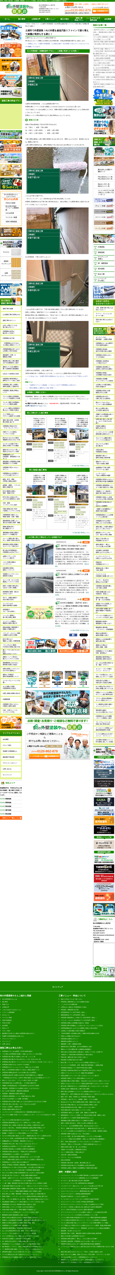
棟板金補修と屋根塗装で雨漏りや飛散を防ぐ (11, 628)
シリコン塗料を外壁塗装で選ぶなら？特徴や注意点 (11, 409)
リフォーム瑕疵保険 (8, 1012)
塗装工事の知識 (8, 308)
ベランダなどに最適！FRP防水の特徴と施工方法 (11, 646)
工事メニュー (50, 19)
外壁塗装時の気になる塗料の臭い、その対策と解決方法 (19, 1083)
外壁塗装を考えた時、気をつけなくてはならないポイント (19, 1143)
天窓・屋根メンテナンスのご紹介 (10, 504)
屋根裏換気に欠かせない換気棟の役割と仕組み (11, 664)
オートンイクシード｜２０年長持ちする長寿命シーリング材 (79, 1215)
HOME (28, 24)
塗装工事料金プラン (79, 19)
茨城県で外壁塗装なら (10, 751)
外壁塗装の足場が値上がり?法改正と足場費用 (104, 504)
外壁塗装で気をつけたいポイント (11, 468)
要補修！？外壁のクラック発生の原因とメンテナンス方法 (19, 1133)
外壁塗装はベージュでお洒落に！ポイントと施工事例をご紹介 (21, 1244)
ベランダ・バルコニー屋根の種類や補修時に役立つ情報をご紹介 (22, 1191)
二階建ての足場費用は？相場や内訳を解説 (104, 510)
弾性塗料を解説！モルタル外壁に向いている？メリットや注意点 (22, 1252)
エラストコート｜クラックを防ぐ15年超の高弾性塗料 (77, 1202)
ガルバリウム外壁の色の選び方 (102, 445)
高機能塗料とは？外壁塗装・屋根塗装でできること (11, 456)
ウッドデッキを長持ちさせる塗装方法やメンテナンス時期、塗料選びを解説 (84, 1131)
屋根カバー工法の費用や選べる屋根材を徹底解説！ (76, 1049)
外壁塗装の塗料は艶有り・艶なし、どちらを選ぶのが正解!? (79, 1238)
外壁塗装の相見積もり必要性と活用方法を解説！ (104, 368)
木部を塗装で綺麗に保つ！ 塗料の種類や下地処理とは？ (19, 1209)
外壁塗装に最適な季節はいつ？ (11, 391)
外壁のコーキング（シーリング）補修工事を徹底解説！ (78, 1073)
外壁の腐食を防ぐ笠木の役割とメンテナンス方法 (11, 510)
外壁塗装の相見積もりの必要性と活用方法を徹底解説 (18, 1149)
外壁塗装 (11, 107)
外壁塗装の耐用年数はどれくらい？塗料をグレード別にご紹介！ (22, 1122)
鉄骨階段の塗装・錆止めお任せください (11, 593)
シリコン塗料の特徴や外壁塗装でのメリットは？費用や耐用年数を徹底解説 (84, 1217)
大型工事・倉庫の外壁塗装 (69, 1155)
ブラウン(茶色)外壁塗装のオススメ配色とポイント (104, 699)
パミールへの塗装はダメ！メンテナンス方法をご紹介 (104, 616)
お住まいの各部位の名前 (11, 374)
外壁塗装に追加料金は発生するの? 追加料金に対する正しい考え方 (81, 1070)
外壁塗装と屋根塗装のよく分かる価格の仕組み (75, 1002)
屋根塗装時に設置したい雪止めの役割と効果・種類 (11, 521)
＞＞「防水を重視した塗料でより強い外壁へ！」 (41, 388)
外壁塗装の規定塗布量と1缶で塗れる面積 (104, 587)
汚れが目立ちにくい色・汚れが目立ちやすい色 (106, 178)
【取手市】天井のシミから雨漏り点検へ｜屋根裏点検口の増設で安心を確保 (104, 32)
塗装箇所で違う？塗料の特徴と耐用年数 (103, 456)
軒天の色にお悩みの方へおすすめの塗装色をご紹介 (11, 498)
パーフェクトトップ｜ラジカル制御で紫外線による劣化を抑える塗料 (82, 1175)
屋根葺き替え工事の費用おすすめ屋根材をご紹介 (11, 362)
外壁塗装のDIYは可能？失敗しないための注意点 (104, 522)
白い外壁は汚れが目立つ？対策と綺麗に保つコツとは (104, 687)
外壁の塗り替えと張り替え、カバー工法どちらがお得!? (19, 1104)
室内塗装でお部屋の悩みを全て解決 (72, 1060)
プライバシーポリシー (10, 763)
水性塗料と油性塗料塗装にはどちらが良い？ (104, 551)
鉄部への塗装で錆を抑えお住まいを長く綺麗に (11, 587)
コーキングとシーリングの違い (11, 681)
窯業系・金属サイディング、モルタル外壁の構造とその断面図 (21, 1178)
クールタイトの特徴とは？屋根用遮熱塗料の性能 (104, 729)
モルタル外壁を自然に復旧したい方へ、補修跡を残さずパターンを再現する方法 (26, 1136)
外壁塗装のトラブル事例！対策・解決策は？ (104, 652)
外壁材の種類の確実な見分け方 (101, 427)
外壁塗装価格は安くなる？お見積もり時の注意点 (11, 350)
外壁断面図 (6, 699)
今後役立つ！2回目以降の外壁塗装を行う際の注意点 (77, 1054)
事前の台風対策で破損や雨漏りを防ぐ (102, 634)
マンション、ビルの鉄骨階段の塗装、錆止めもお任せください (80, 1126)
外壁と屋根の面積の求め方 (11, 693)
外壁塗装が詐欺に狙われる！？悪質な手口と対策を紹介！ (19, 1151)
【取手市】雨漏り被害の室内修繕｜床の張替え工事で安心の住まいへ (104, 44)
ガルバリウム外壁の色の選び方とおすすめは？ (16, 1120)
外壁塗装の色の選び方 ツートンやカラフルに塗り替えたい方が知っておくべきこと (27, 1062)
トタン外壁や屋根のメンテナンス (9, 563)
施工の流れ (64, 19)
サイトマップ (7, 775)
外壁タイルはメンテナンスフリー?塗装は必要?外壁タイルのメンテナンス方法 (85, 1083)
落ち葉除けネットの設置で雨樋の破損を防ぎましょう (77, 1118)
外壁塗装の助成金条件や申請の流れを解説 (104, 350)
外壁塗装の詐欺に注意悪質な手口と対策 (103, 391)
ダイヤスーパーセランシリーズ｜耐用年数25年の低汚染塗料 (79, 1188)
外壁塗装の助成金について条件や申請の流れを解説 (76, 1068)
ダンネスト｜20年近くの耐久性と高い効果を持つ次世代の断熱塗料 (81, 1207)
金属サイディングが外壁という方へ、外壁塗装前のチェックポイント (82, 1262)
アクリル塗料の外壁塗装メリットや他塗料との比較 (11, 397)
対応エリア (5, 1028)
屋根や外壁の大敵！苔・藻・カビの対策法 (103, 599)
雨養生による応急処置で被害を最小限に (104, 640)
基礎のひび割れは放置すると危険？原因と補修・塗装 (18, 1223)
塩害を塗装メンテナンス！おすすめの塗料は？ (11, 669)
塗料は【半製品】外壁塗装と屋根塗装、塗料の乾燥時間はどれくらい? (23, 1165)
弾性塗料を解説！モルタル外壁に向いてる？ (104, 711)
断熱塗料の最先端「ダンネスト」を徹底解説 (104, 628)
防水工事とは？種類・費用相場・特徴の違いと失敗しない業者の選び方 (24, 1194)
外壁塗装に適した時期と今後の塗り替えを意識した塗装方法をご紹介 (23, 1125)
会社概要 (107, 19)
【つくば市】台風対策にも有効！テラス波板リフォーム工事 (104, 38)
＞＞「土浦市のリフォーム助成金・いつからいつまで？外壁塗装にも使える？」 (51, 385)
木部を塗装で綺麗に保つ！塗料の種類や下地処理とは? (104, 610)
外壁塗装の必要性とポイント (69, 1039)
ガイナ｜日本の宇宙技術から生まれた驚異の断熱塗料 (77, 1209)
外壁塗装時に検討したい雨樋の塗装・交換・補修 (11, 516)
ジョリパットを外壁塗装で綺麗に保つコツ (104, 575)
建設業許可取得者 (8, 757)
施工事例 (21, 19)
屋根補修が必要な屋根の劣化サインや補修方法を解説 (77, 1120)
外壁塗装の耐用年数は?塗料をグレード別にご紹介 (11, 379)
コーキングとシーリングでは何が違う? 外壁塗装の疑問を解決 (21, 1170)
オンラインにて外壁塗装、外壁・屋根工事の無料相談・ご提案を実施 (82, 1065)
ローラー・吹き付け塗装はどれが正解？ (102, 581)
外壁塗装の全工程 (8, 338)
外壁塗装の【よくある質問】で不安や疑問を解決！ (17, 1051)
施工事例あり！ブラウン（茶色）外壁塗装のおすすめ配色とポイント (23, 1246)
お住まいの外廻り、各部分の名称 (12, 1107)
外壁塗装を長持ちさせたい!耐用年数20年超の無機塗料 (105, 480)
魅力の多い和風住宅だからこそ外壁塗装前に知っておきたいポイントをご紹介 (84, 1086)
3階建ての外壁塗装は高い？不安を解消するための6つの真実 (20, 1085)
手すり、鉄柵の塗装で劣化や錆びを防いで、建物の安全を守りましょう (82, 1128)
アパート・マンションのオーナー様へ (104, 314)
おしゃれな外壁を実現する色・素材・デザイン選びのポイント (21, 1231)
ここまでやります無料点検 (93, 19)
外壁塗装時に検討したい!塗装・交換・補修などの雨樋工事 (78, 1112)
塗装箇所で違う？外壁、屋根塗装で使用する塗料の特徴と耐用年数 (81, 1233)
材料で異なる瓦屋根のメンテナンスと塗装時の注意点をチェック (80, 1091)
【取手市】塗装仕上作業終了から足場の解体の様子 (104, 85)
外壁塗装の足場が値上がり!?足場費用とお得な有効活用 (78, 1165)
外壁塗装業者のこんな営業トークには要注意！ (104, 516)
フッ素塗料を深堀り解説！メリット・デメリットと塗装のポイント (22, 1249)
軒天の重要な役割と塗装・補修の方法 (9, 492)
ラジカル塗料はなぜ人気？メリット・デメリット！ (104, 735)
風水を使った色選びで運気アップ (105, 170)
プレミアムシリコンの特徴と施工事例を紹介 (103, 723)
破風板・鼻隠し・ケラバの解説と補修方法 (11, 486)
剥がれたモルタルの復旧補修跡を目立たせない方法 (11, 439)
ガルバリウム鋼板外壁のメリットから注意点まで (104, 439)
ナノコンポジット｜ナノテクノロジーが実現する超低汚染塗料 (80, 1199)
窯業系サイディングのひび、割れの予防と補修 (104, 533)
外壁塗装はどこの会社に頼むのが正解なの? (15, 1162)
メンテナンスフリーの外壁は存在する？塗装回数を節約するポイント (23, 1112)
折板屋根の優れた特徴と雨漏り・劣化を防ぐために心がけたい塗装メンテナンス (85, 1081)
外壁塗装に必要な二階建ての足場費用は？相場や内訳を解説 (79, 1168)
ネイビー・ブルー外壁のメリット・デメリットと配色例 (19, 1233)
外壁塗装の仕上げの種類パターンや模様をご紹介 (104, 717)
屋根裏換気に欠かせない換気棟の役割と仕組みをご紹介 (19, 1204)
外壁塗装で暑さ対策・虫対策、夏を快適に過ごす (76, 1163)
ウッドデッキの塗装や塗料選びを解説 (10, 604)
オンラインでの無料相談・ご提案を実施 (104, 338)
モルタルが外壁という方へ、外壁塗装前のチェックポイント (79, 1257)
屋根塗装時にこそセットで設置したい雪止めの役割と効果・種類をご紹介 (83, 1115)
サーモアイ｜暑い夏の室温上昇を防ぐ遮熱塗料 (75, 1180)
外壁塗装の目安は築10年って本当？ (9, 332)
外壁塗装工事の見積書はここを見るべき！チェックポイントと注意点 (82, 1025)
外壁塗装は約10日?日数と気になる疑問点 (103, 397)
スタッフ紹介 (7, 745)
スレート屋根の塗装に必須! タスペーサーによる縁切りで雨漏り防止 (23, 1159)
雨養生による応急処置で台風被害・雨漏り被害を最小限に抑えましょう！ (24, 1220)
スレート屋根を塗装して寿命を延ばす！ (73, 1152)
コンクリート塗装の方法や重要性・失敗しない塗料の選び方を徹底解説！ (83, 1139)
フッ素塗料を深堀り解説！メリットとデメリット (104, 705)
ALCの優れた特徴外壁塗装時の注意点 (9, 687)
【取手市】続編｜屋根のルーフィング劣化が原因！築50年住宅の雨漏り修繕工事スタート (104, 51)
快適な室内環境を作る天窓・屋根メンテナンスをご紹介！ (78, 1107)
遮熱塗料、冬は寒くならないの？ (71, 1231)
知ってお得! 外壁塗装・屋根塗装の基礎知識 (15, 1091)
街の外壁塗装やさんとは (9, 999)
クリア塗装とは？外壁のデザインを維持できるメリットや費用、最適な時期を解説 (86, 1225)
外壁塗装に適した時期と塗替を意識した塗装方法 (11, 385)
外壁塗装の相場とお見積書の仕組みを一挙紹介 (75, 1023)
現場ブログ (35, 24)
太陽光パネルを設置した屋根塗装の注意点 (104, 604)
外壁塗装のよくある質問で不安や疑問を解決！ (104, 344)
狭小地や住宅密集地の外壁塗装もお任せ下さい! (11, 551)
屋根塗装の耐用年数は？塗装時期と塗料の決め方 (104, 658)
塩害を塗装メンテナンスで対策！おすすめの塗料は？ (18, 1207)
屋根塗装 (11, 113)
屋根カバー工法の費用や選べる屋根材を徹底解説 (11, 368)
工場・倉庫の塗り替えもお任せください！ (104, 309)
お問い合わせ (7, 769)
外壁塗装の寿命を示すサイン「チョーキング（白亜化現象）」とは (22, 1130)
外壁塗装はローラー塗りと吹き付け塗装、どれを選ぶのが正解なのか (23, 1167)
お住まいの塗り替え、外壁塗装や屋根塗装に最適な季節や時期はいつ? (23, 1128)
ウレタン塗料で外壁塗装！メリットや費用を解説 (11, 403)
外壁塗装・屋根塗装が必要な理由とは (13, 1093)
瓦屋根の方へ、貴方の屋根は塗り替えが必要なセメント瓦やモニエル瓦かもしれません (87, 1094)
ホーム (7, 19)
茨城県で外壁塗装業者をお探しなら (13, 1036)
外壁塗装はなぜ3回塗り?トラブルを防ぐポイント (11, 474)
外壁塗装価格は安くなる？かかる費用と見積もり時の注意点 (79, 1028)
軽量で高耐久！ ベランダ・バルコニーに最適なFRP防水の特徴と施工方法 (24, 1196)
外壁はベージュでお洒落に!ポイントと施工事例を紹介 (105, 693)
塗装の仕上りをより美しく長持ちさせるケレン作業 (11, 450)
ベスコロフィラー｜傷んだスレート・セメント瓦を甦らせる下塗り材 (82, 1186)
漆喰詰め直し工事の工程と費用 (102, 569)
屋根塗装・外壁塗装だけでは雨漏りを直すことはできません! (20, 1088)
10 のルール (5, 1015)
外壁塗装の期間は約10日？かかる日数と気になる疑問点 (19, 1072)
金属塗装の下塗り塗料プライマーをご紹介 (103, 468)
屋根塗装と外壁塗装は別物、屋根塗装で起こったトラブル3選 (21, 1157)
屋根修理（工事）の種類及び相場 (9, 356)
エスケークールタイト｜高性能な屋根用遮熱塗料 (76, 1194)
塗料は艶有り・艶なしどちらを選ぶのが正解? (103, 545)
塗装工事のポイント (9, 320)
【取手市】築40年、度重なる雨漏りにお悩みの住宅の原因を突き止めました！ (104, 79)
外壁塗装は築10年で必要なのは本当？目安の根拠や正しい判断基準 (22, 1075)
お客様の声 (36, 19)
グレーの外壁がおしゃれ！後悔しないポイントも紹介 (104, 675)
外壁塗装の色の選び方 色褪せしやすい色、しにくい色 (18, 1056)
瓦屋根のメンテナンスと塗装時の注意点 (11, 575)
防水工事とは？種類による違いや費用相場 (11, 640)
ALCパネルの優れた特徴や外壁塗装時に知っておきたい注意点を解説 (23, 1173)
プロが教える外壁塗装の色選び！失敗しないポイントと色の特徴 (22, 1054)
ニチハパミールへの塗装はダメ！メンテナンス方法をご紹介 (20, 1212)
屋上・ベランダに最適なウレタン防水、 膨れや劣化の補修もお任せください (25, 1199)
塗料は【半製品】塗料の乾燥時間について (11, 675)
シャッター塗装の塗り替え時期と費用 (9, 616)
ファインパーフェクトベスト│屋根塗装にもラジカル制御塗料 (79, 1178)
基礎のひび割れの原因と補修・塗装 (101, 646)
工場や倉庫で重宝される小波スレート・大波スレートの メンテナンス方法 (24, 1186)
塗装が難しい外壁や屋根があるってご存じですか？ (104, 528)
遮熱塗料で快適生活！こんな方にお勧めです (74, 1196)
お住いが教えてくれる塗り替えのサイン (10, 326)
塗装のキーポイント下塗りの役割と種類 (102, 462)
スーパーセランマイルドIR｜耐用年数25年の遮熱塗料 (77, 1183)
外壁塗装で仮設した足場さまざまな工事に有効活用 (104, 498)
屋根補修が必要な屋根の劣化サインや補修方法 (11, 533)
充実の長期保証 (7, 1020)
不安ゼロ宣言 (6, 1023)
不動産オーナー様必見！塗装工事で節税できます (104, 492)
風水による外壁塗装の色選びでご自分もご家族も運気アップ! (20, 1070)
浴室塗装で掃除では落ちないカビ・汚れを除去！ (76, 1133)
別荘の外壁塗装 (65, 1160)
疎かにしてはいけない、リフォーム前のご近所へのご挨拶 (19, 1080)
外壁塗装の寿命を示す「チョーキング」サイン (11, 427)
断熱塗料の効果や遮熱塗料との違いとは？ (104, 622)
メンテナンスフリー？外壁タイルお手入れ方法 (104, 557)
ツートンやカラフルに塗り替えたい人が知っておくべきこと (106, 192)
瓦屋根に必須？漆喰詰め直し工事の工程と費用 (75, 1089)
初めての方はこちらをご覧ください (72, 999)
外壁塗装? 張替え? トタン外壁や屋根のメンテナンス (77, 1078)
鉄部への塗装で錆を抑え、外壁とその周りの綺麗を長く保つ (79, 1123)
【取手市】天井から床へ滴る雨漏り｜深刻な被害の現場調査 (104, 57)
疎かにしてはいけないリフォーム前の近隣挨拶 (104, 403)
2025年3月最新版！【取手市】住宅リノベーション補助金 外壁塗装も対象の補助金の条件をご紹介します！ (72, 606)
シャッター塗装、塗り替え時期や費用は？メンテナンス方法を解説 (81, 1136)
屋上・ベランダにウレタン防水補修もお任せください (11, 651)
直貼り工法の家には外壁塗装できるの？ (102, 539)
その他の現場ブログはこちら (79, 630)
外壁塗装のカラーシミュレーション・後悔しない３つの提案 (20, 1067)
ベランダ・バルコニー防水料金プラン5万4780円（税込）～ (79, 1020)
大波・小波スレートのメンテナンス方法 (10, 711)
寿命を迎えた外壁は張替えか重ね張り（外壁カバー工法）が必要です (82, 1052)
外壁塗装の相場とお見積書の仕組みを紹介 (104, 374)
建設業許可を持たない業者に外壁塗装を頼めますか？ (18, 1033)
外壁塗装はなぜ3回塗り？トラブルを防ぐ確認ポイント (19, 1146)
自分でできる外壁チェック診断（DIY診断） (15, 1099)
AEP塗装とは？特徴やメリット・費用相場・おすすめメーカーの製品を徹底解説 (85, 1228)
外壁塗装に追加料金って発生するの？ (102, 362)
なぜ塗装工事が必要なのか (11, 314)
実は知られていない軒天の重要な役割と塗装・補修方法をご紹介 (80, 1102)
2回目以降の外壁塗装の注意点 (101, 451)
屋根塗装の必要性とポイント (69, 1041)
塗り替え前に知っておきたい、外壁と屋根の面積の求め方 (19, 1175)
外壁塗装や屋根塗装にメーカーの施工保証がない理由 (104, 486)
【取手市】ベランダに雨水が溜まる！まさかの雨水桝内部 (104, 67)
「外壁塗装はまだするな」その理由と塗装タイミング (11, 344)
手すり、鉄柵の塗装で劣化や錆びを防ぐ (10, 598)
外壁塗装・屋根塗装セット (11, 119)
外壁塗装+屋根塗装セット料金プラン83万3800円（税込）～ (79, 1017)
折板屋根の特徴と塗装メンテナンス (8, 569)
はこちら (36, 406)
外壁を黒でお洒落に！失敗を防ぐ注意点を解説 (104, 681)
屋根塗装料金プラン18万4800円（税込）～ (74, 1015)
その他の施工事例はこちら (80, 465)
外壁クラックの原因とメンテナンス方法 (10, 433)
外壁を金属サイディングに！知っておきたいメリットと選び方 (80, 1075)
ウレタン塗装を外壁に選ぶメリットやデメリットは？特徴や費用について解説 (84, 1223)
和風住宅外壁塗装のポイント (102, 563)
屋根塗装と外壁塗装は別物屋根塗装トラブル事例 (11, 462)
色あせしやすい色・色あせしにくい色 (104, 185)
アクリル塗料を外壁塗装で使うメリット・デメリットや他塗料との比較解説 (84, 1220)
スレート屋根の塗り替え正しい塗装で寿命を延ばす (11, 539)
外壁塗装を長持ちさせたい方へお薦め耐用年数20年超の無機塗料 (80, 1244)
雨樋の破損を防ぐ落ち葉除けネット (8, 527)
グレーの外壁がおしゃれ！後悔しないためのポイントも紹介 (20, 1236)
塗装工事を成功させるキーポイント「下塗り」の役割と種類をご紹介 (82, 1252)
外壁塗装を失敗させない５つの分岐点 (104, 356)
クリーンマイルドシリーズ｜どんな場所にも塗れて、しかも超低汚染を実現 (84, 1212)
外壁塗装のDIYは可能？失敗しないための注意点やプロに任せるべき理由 (24, 1101)
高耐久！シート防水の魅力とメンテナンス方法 (11, 658)
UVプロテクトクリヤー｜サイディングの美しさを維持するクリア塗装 (82, 1204)
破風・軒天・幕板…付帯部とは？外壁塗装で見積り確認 (78, 1097)
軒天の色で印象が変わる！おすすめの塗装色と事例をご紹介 (79, 1104)
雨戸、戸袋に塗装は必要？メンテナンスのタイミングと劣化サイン (81, 1141)
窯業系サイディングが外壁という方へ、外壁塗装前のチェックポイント (82, 1260)
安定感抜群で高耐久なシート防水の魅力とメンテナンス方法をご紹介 (23, 1202)
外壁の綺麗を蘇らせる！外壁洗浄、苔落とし (104, 593)
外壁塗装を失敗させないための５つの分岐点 (15, 1064)
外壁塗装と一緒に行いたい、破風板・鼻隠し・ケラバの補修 (79, 1099)
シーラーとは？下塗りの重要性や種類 (103, 474)
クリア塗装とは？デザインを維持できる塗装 (11, 415)
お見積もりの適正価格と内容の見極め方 (104, 385)
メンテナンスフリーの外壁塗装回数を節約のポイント (104, 433)
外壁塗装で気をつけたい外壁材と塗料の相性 (11, 705)
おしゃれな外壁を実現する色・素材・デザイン (104, 664)
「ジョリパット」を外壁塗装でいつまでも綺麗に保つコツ (19, 1180)
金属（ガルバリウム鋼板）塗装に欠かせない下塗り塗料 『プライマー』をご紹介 (85, 1254)
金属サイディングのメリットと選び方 (9, 557)
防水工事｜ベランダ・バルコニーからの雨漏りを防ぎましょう (80, 1062)
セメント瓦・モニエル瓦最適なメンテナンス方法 (11, 581)
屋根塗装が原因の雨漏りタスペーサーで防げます (11, 545)
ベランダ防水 (11, 124)
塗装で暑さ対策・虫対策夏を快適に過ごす (11, 421)
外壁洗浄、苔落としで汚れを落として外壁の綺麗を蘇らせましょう (81, 1144)
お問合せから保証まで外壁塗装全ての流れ (74, 1007)
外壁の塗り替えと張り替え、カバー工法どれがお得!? (104, 421)
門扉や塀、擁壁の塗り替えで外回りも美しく (74, 1057)
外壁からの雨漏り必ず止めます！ (71, 1036)
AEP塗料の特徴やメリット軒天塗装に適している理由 (104, 741)
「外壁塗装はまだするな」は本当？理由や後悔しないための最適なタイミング (26, 1078)
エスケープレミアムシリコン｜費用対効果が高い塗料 (77, 1191)
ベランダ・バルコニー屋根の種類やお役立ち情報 (11, 634)
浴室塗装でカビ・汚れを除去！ (9, 610)
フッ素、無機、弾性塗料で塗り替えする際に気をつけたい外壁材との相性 (24, 1183)
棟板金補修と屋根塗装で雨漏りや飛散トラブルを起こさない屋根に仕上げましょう (27, 1188)
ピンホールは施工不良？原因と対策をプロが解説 (11, 445)
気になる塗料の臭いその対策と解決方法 (102, 409)
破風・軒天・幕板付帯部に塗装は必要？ (10, 480)
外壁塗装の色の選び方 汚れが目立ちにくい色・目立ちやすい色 (21, 1059)
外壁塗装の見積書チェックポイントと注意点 (104, 380)
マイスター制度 (7, 1017)
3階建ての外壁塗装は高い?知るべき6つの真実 (104, 415)
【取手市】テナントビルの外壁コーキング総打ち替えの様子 (104, 62)
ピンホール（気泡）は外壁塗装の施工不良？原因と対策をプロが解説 (23, 1138)
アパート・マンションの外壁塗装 (71, 1157)
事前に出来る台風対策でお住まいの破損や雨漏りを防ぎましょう (22, 1217)
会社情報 (5, 1025)
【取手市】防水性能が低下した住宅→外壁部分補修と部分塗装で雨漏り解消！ (104, 72)
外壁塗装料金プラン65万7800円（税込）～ (74, 1012)
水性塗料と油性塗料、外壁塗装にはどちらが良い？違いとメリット (81, 1241)
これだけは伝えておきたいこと (11, 1009)
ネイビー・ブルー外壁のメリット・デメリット (104, 670)
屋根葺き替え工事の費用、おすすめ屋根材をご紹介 (76, 1046)
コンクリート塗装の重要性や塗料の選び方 (10, 622)
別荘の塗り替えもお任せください (104, 320)
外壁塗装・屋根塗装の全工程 (69, 1009)
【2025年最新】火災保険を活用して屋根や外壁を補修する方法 (80, 1033)
